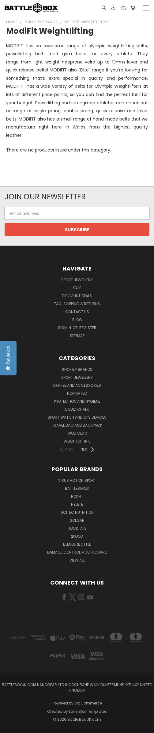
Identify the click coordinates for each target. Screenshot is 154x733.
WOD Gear (77, 433)
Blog (77, 319)
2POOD (77, 536)
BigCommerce (88, 703)
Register (87, 327)
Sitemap (77, 335)
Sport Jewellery (77, 279)
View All (77, 560)
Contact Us (77, 311)
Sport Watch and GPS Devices (77, 417)
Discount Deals (77, 295)
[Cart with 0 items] (133, 7)
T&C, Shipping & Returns (77, 303)
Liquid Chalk (77, 409)
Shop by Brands (77, 369)
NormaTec (77, 393)
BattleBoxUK (77, 488)
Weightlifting (77, 441)
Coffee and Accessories (77, 385)
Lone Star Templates (88, 711)
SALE (77, 287)
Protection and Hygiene (77, 401)
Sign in (65, 327)
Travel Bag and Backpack (77, 425)
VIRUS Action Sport (77, 480)
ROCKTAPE (77, 528)
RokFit (77, 496)
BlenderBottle (77, 544)
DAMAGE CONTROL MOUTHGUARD (77, 552)
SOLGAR (77, 520)
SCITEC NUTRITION (77, 512)
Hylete (77, 504)
